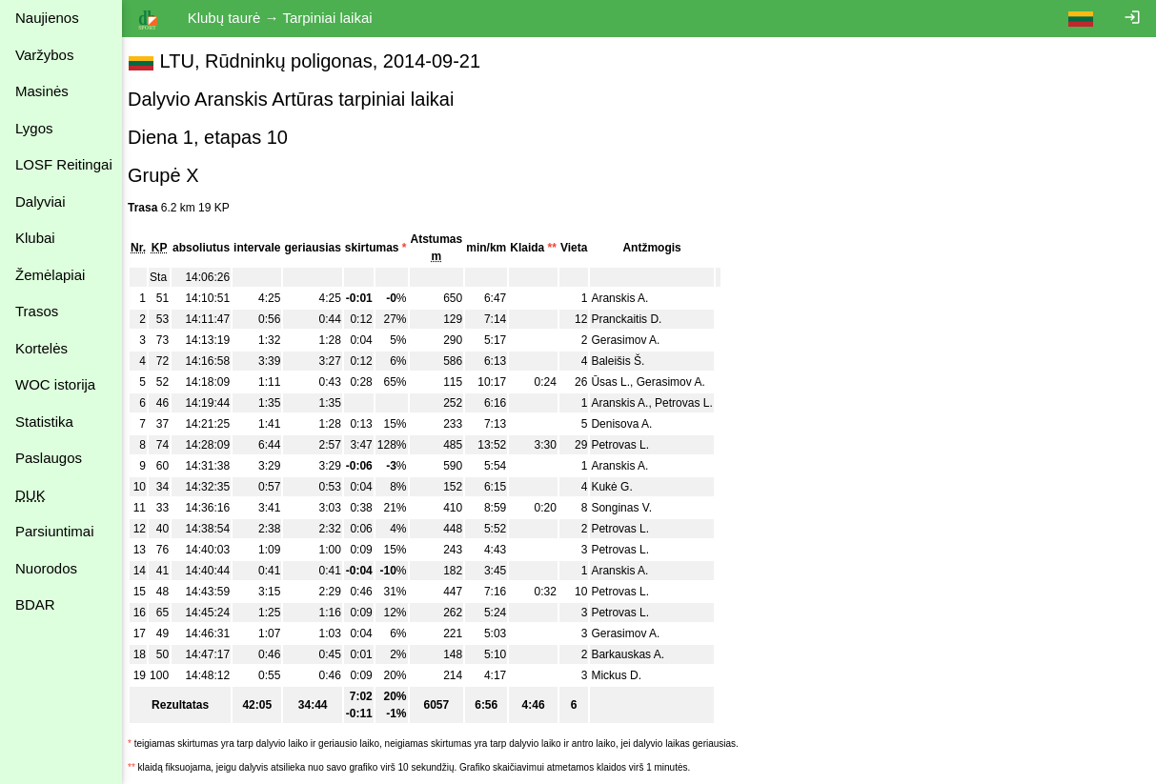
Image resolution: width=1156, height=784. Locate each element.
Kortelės (41, 348)
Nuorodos (46, 568)
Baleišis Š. (627, 361)
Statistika (44, 421)
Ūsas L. (619, 382)
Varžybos (44, 55)
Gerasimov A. (634, 340)
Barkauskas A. (637, 654)
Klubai (35, 238)
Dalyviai (40, 201)
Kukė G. (620, 486)
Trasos (36, 311)
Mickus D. (625, 675)
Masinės (42, 91)
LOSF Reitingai (63, 164)
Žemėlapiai (50, 275)
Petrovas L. (693, 403)
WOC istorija (55, 384)
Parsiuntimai (54, 531)
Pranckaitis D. (635, 319)
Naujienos (47, 18)
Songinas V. (630, 507)
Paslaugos (48, 458)
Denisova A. (630, 424)
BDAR (35, 604)
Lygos (33, 128)
